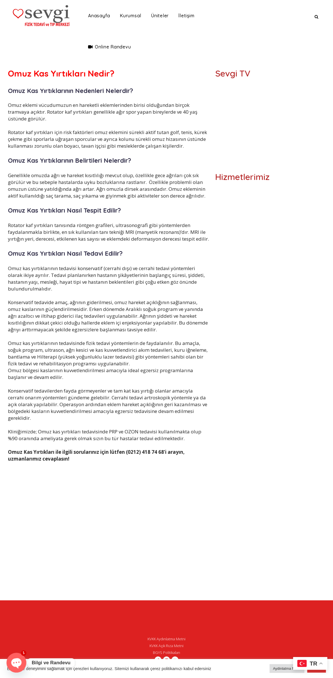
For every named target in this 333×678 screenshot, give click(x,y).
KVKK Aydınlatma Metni (166, 638)
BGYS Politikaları (166, 652)
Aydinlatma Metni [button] (287, 668)
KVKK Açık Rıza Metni (166, 645)
